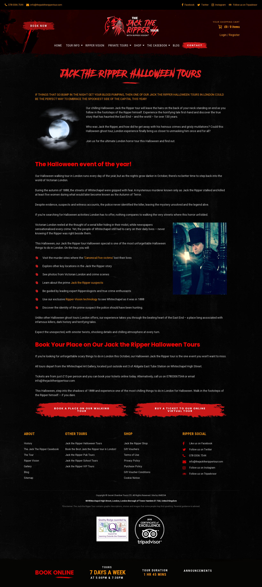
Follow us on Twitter (197, 449)
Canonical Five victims (99, 257)
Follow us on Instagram (199, 468)
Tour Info (73, 45)
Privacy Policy (132, 460)
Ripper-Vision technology (81, 299)
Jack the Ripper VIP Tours (79, 466)
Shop (137, 45)
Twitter (203, 5)
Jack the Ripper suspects (87, 282)
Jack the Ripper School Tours (81, 460)
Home (58, 45)
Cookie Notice (132, 477)
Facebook (188, 5)
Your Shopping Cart (226, 22)
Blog (176, 45)
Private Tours (118, 45)
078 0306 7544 (14, 5)
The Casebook (157, 45)
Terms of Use (131, 454)
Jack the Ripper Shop (136, 443)
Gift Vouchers (131, 449)
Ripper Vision (94, 45)
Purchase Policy (133, 466)
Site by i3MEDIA (158, 495)
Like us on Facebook (197, 443)
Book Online (54, 572)
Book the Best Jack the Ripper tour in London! (90, 449)
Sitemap (28, 477)
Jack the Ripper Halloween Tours (83, 443)
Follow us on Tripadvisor (243, 5)
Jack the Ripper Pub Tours (80, 454)
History (28, 443)
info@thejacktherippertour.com (44, 5)
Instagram (219, 5)
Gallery (28, 466)
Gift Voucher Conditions (137, 472)
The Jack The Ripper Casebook (41, 449)
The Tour (29, 454)
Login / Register (230, 35)
